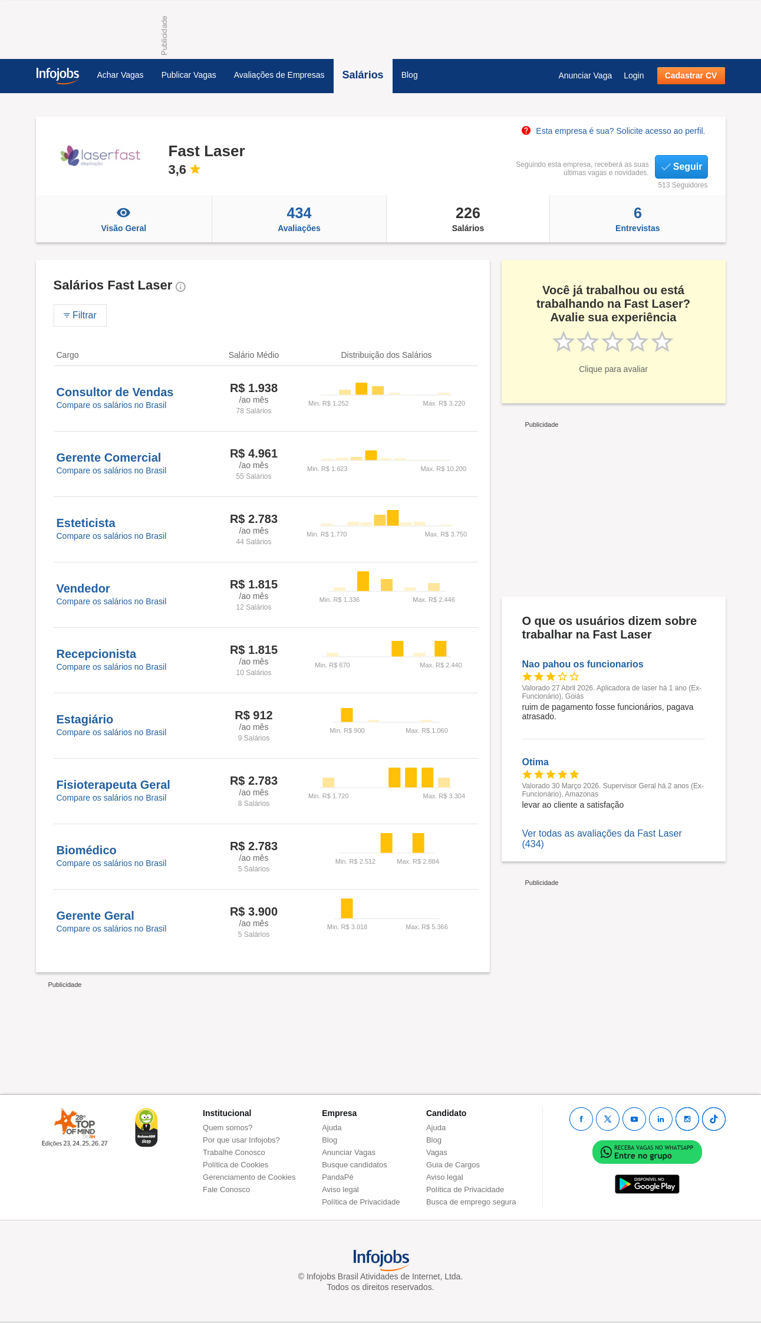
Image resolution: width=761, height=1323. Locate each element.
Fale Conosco (226, 1189)
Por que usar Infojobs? (241, 1140)
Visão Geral (124, 219)
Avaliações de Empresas (279, 75)
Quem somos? (228, 1127)
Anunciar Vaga (585, 75)
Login (634, 75)
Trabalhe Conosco (234, 1152)
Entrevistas (637, 219)
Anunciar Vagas (348, 1152)
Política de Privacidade (361, 1201)
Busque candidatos (354, 1164)
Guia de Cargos (453, 1164)
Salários (363, 75)
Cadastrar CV (691, 75)
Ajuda (331, 1127)
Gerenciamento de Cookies (249, 1177)
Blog (409, 75)
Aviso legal (340, 1189)
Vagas (436, 1152)
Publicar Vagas (189, 75)
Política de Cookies (235, 1164)
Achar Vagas (120, 75)
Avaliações (299, 219)
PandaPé (338, 1177)
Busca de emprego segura (471, 1201)
